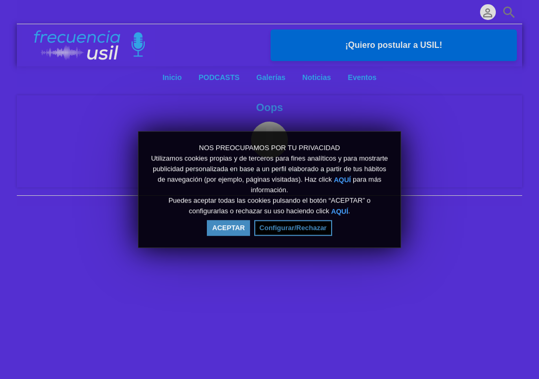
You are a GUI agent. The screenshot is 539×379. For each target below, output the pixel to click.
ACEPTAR (228, 230)
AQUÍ (342, 182)
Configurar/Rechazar (293, 230)
